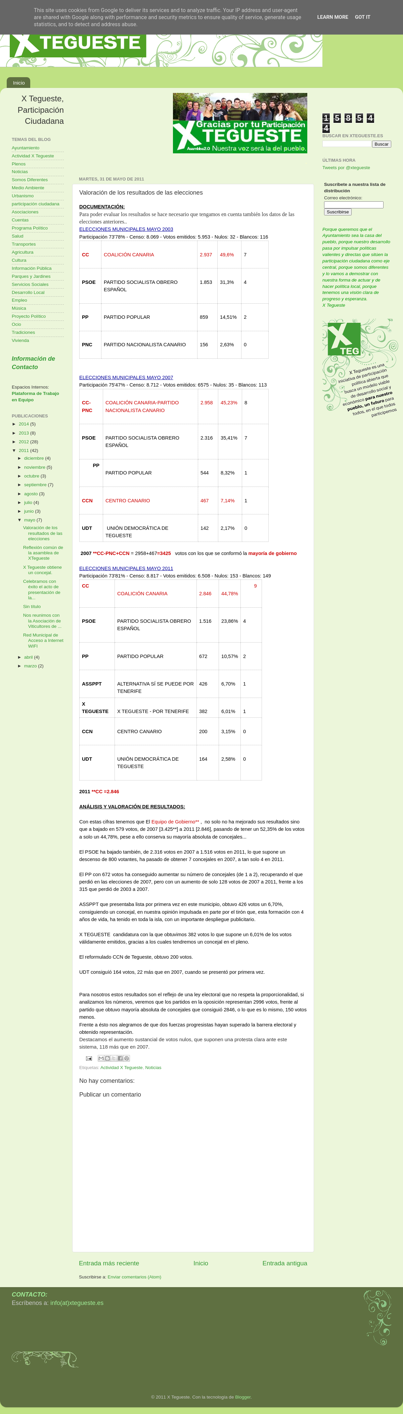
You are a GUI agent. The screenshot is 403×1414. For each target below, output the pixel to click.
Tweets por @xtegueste (346, 167)
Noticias (153, 1067)
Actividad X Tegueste (121, 1067)
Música (19, 308)
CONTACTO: (29, 1294)
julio (29, 502)
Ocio (16, 324)
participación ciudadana (35, 203)
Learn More (332, 17)
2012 (24, 441)
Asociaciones (25, 211)
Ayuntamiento (25, 147)
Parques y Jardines (31, 276)
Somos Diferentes (30, 179)
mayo (30, 519)
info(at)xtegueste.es (76, 1303)
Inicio (19, 83)
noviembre (35, 467)
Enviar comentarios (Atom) (135, 1276)
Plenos (19, 163)
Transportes (24, 244)
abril (29, 657)
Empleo (19, 300)
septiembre (36, 484)
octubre (32, 475)
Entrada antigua (285, 1263)
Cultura (19, 260)
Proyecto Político (29, 316)
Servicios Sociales (30, 284)
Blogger (243, 1397)
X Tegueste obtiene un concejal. (42, 570)
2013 (24, 433)
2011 (24, 450)
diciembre (34, 458)
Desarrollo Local (28, 292)
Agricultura (23, 252)
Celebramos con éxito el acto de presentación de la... (41, 589)
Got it (362, 17)
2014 (24, 423)
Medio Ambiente (28, 187)
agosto (31, 493)
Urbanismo (23, 195)
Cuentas (20, 219)
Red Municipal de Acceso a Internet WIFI (43, 640)
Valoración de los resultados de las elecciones (42, 533)
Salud (18, 236)
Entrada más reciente (109, 1263)
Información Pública (32, 268)
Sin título (32, 606)
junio (29, 511)
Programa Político (30, 228)
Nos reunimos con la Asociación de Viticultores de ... (42, 620)
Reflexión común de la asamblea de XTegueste (43, 553)
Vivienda (20, 340)
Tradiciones (23, 332)
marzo (31, 665)
